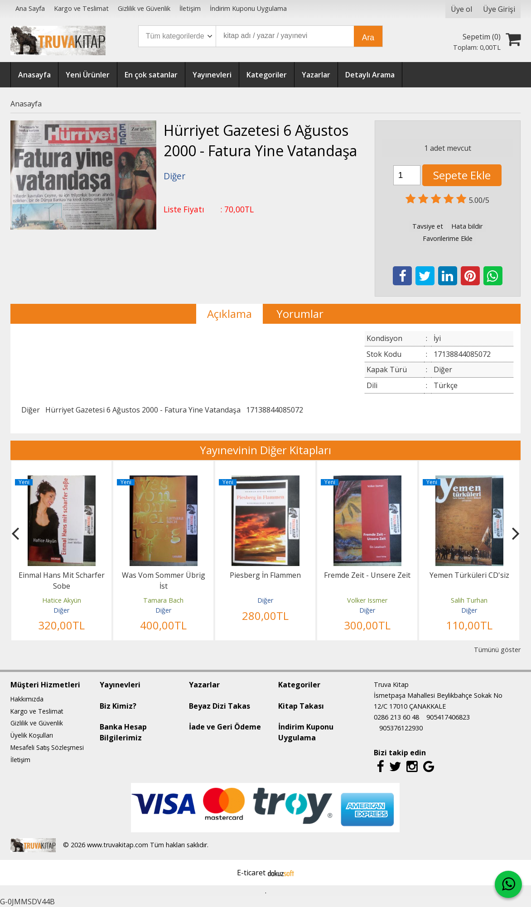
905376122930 (401, 728)
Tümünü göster (497, 649)
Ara (368, 37)
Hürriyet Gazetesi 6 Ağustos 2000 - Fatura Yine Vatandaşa (143, 410)
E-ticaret (251, 873)
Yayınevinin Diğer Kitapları (265, 449)
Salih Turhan (469, 600)
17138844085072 (274, 410)
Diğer (30, 410)
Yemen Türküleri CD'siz (469, 575)
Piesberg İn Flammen (265, 575)
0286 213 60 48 (396, 717)
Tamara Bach (163, 600)
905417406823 (448, 717)
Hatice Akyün (61, 600)
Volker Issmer (367, 600)
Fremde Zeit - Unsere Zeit (367, 575)
